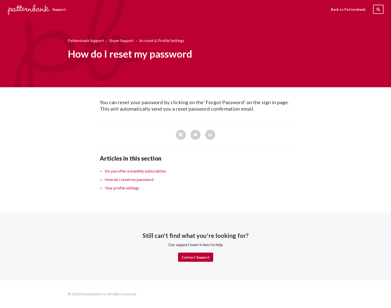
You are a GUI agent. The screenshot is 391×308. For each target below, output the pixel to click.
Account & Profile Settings (161, 40)
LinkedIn (210, 135)
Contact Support (196, 257)
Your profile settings (122, 187)
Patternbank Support (86, 40)
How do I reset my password (129, 179)
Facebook (181, 135)
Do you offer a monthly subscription (135, 171)
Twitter (195, 135)
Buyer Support (121, 40)
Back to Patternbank (348, 9)
